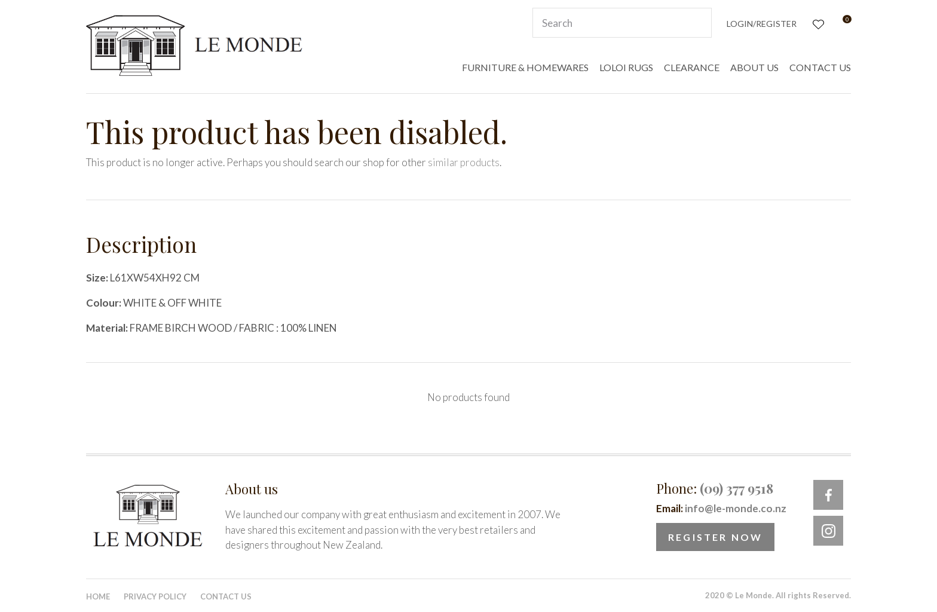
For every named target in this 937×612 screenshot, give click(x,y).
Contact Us (226, 596)
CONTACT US (820, 67)
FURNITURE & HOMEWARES (525, 67)
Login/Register (762, 24)
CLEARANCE (691, 67)
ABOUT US (754, 67)
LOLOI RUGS (626, 67)
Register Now (715, 537)
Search (697, 23)
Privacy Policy (155, 596)
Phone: (714, 488)
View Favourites (817, 23)
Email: (721, 508)
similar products (464, 162)
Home (98, 596)
